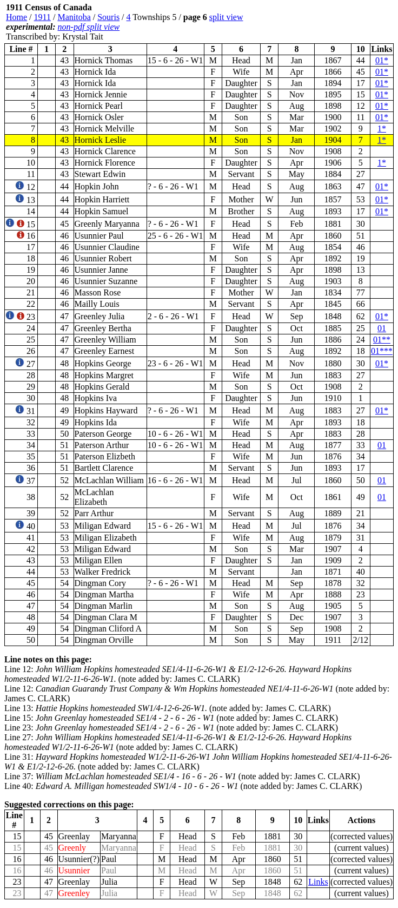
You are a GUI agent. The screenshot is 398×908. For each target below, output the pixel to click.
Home (16, 17)
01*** (382, 351)
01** (381, 339)
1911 (42, 17)
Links (318, 881)
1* (381, 128)
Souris (108, 17)
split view (226, 17)
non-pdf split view (89, 26)
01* (381, 60)
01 (381, 328)
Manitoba (73, 17)
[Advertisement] (329, 22)
